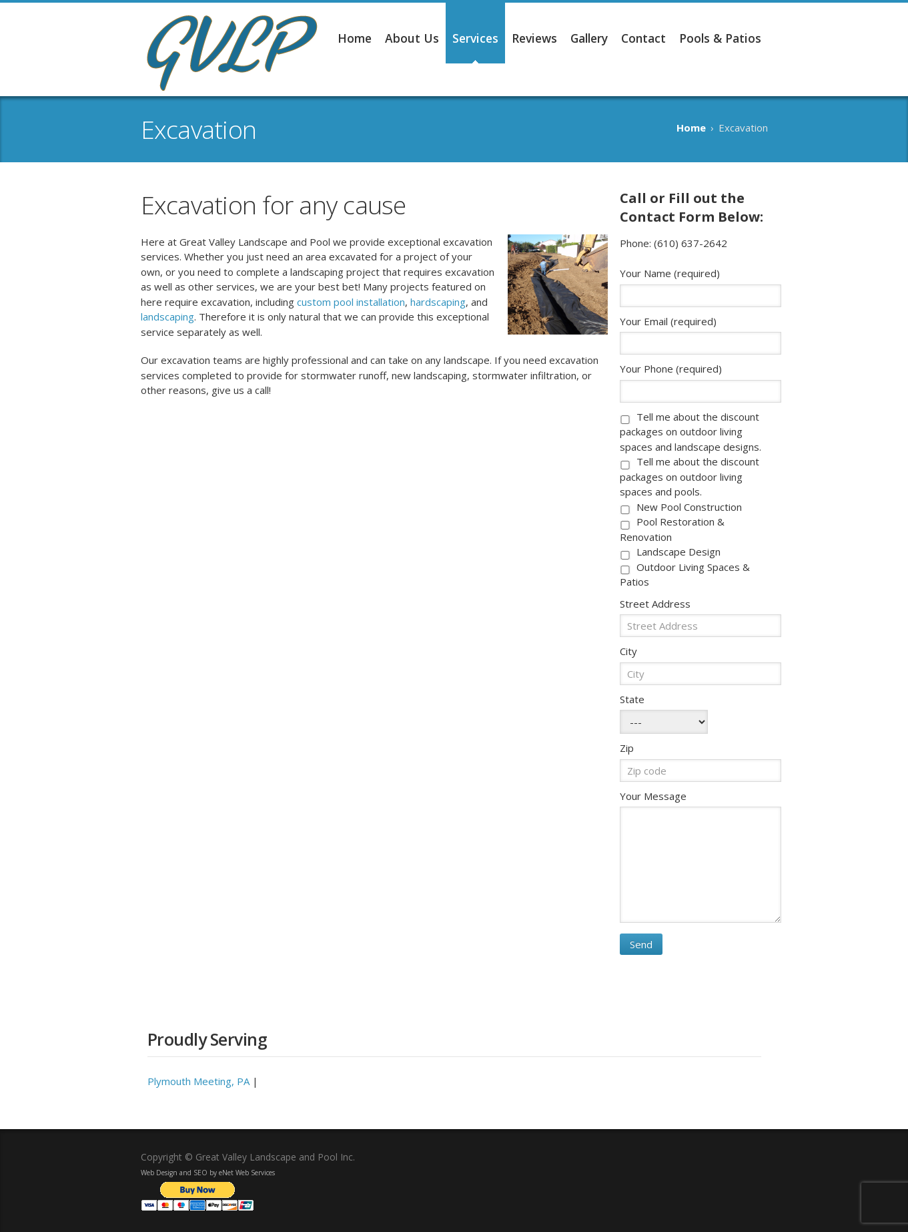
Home (355, 38)
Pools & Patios (720, 38)
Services (475, 38)
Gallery (589, 38)
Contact (643, 38)
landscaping (167, 316)
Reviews (534, 38)
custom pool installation (351, 302)
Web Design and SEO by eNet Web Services (208, 1172)
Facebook (761, 1155)
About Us (412, 38)
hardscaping (438, 302)
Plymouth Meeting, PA (198, 1081)
